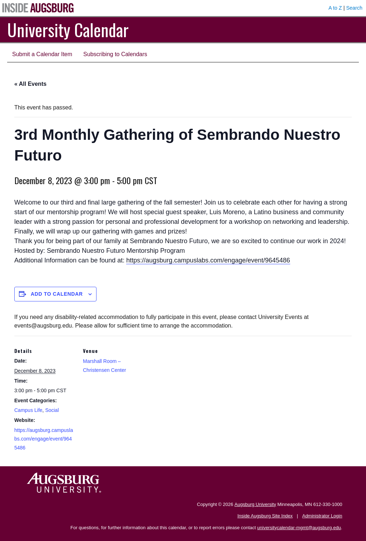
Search (354, 8)
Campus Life (28, 410)
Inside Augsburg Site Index (265, 515)
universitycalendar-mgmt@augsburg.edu (299, 527)
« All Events (30, 84)
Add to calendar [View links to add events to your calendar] (57, 294)
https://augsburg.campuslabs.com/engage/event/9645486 (208, 260)
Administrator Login (322, 515)
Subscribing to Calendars (115, 54)
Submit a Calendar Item (42, 54)
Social (52, 410)
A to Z (335, 8)
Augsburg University (255, 504)
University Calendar (68, 29)
